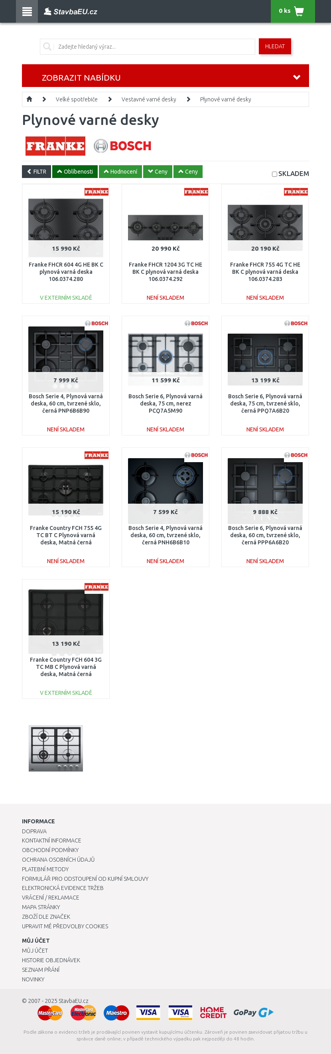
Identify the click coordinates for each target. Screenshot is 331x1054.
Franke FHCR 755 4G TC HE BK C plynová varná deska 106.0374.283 (265, 271)
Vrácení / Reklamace (50, 897)
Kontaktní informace (51, 840)
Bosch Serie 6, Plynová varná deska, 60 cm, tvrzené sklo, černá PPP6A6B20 (265, 535)
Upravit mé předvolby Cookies (65, 926)
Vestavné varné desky (149, 99)
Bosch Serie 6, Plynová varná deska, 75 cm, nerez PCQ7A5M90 (165, 403)
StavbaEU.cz (74, 1001)
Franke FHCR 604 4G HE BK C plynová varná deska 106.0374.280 (66, 271)
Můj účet (35, 950)
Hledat (275, 46)
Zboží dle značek (46, 917)
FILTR (36, 171)
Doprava (34, 831)
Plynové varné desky (225, 99)
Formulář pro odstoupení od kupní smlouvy (85, 879)
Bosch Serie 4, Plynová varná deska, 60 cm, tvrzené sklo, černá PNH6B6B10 (165, 535)
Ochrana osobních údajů (58, 859)
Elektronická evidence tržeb (63, 888)
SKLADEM (293, 173)
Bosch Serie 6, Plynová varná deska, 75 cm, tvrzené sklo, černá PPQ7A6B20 (265, 403)
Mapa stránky (41, 907)
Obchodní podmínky (50, 850)
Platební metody (45, 869)
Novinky (33, 979)
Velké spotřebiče (77, 99)
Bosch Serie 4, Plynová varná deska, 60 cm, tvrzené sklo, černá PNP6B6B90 (66, 403)
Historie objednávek (51, 960)
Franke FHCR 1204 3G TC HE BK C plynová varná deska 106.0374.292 (165, 271)
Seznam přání (40, 970)
